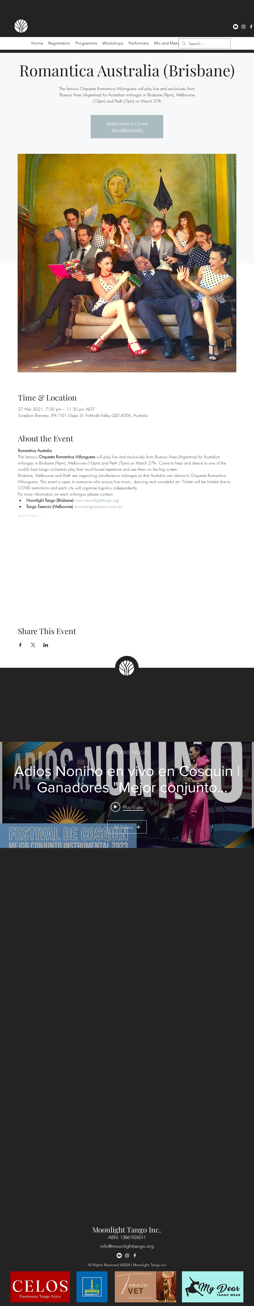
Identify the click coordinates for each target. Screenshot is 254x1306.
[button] (138, 43)
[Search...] (204, 43)
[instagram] (243, 26)
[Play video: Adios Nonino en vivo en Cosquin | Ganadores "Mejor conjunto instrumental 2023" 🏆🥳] (127, 807)
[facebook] (251, 26)
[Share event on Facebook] (20, 645)
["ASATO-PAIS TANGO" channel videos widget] (127, 795)
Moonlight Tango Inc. (126, 1229)
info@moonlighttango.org (127, 1246)
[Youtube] (235, 26)
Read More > (29, 515)
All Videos (127, 827)
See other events (127, 129)
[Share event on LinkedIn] (45, 645)
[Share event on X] (33, 645)
